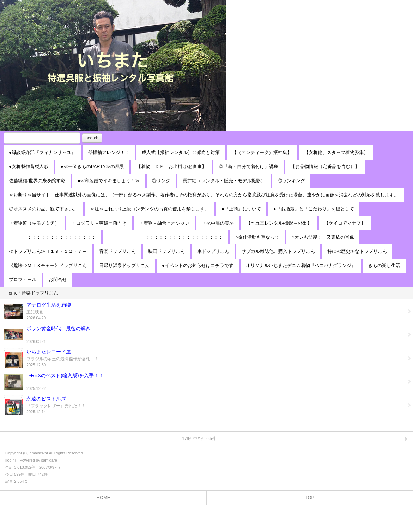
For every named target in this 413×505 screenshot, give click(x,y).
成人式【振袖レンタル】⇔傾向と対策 (181, 152)
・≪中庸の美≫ (218, 223)
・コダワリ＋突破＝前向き (99, 223)
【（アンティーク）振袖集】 (262, 152)
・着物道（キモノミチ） (34, 223)
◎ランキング (291, 180)
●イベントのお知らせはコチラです (197, 265)
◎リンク (161, 180)
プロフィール (22, 279)
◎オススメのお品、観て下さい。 (43, 209)
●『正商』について (241, 209)
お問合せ (58, 279)
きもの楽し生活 (384, 265)
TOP (310, 497)
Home (11, 293)
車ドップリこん (213, 251)
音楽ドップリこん (117, 251)
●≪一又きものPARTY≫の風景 (92, 166)
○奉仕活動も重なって (257, 237)
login (10, 460)
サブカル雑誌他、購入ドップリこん (278, 251)
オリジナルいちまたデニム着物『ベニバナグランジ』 (301, 265)
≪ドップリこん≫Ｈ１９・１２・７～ (48, 251)
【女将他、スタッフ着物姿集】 (336, 152)
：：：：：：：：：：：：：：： (52, 237)
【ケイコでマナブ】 (344, 223)
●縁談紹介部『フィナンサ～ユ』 (42, 152)
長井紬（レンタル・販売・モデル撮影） (224, 180)
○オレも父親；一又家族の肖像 (323, 237)
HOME (103, 497)
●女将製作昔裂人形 (28, 166)
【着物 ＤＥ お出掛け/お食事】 (171, 166)
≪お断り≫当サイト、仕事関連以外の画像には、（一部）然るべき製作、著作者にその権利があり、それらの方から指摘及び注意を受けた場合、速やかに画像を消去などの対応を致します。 (204, 194)
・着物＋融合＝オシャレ (164, 223)
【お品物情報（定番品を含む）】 (325, 166)
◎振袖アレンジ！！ (108, 152)
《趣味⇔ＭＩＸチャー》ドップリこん (48, 265)
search (92, 138)
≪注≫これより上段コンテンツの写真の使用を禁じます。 (149, 209)
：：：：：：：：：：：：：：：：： (165, 237)
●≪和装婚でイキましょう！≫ (109, 180)
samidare (49, 460)
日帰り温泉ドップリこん (124, 265)
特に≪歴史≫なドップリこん (357, 251)
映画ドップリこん (166, 251)
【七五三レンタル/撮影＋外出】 (279, 223)
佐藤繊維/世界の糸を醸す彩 (37, 180)
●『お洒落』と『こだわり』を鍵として (313, 209)
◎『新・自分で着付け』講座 (248, 166)
